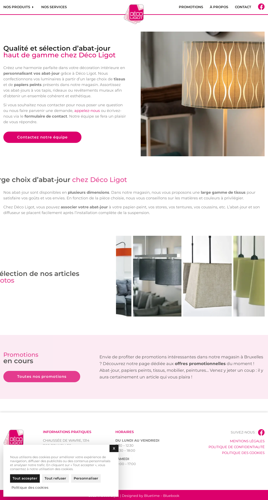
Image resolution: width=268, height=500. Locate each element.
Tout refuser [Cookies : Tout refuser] (55, 478)
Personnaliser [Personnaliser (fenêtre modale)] (86, 478)
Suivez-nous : (243, 432)
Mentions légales (247, 441)
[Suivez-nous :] (261, 432)
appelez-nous (87, 110)
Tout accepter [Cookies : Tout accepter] (25, 478)
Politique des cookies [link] (30, 487)
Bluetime (152, 496)
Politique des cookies (243, 453)
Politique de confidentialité (237, 447)
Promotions (191, 7)
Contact (243, 7)
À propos (219, 7)
